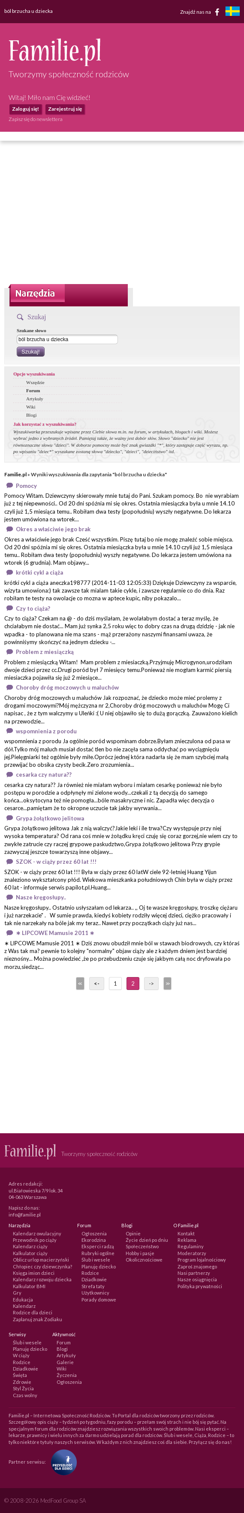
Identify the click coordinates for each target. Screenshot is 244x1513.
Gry (17, 1292)
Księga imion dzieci (33, 1273)
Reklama (187, 1240)
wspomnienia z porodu (46, 731)
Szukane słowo (31, 330)
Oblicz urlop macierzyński (41, 1259)
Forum (33, 390)
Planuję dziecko (98, 1266)
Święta (20, 1375)
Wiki (31, 406)
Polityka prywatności (200, 1286)
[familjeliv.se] (232, 12)
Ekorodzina (93, 1240)
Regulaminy (191, 1246)
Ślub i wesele (95, 1259)
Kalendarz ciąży (30, 1246)
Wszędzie (35, 382)
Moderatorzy (192, 1253)
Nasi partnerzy (194, 1273)
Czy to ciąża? (33, 608)
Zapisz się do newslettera (36, 119)
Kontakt (186, 1233)
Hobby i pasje (140, 1253)
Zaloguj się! (25, 109)
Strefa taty (93, 1286)
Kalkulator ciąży (30, 1253)
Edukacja (23, 1299)
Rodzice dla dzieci (32, 1312)
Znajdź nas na (201, 12)
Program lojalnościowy (202, 1259)
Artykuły (34, 398)
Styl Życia (23, 1388)
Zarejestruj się (65, 109)
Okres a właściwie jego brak (53, 529)
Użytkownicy (95, 1292)
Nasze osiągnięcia (197, 1279)
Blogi (31, 415)
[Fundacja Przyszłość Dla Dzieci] (62, 1462)
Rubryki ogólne (97, 1253)
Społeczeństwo (142, 1246)
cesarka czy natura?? (44, 774)
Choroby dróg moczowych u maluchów (67, 687)
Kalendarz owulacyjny (37, 1233)
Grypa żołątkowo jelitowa (50, 818)
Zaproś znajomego (197, 1266)
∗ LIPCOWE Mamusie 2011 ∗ (55, 932)
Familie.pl (15, 474)
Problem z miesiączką (45, 651)
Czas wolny (25, 1395)
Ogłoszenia (94, 1233)
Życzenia (67, 1375)
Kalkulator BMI (29, 1286)
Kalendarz (24, 1306)
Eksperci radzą (97, 1246)
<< (79, 983)
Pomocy (26, 485)
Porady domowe (98, 1299)
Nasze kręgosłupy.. (41, 897)
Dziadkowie (94, 1279)
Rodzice (90, 1273)
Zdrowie (22, 1382)
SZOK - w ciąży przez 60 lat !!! (56, 861)
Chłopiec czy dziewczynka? (42, 1266)
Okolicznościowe (144, 1259)
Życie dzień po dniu (147, 1240)
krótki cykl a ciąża (39, 572)
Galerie (65, 1362)
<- (96, 983)
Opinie (133, 1233)
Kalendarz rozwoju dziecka (42, 1279)
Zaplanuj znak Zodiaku (37, 1319)
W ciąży (21, 1355)
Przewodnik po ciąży (35, 1240)
